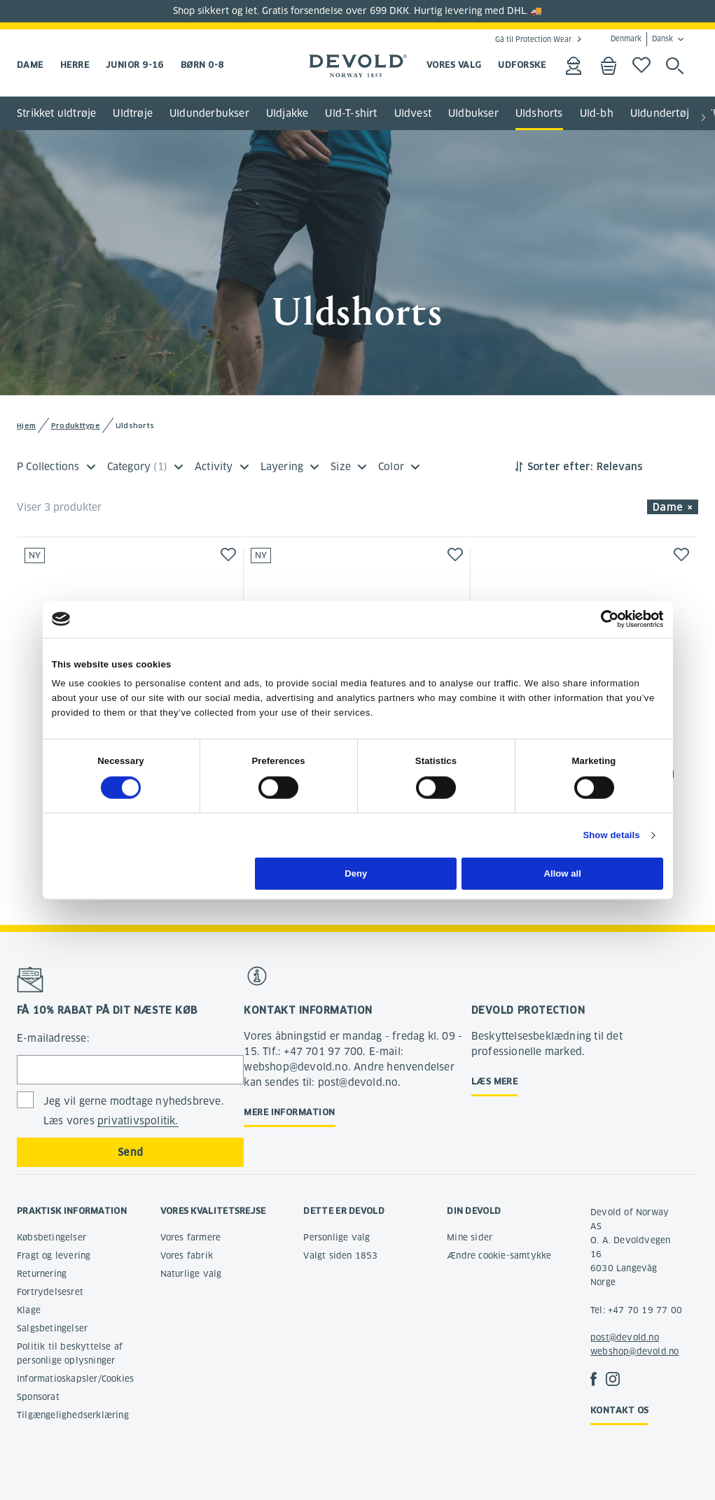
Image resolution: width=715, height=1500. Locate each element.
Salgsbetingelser (52, 1328)
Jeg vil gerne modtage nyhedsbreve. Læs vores (133, 1111)
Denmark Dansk (642, 39)
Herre (74, 64)
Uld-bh (596, 113)
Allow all (562, 873)
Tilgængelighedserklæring (73, 1415)
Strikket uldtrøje (56, 113)
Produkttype (75, 426)
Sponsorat (38, 1397)
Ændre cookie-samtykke (499, 1255)
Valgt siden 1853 (340, 1255)
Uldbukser (473, 113)
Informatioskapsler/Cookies (75, 1378)
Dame (30, 64)
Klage (29, 1310)
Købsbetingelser (51, 1237)
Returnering (42, 1273)
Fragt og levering (53, 1255)
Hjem (26, 426)
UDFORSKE (522, 64)
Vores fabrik (186, 1255)
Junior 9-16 (135, 64)
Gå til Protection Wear (533, 39)
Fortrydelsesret (50, 1292)
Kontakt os (619, 1410)
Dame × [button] (673, 507)
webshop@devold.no (634, 1351)
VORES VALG (454, 64)
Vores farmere (190, 1237)
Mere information (289, 1112)
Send (131, 1152)
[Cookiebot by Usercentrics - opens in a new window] (602, 619)
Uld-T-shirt (351, 113)
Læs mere (494, 1081)
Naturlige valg (191, 1273)
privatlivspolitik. (138, 1120)
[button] (704, 118)
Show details (611, 835)
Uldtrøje (133, 113)
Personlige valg (336, 1237)
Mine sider (469, 1237)
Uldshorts (539, 113)
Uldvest (412, 113)
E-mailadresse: (53, 1038)
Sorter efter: (560, 466)
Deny (356, 873)
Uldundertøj (659, 113)
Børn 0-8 (202, 64)
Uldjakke (287, 113)
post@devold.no (624, 1337)
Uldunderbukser (209, 113)
